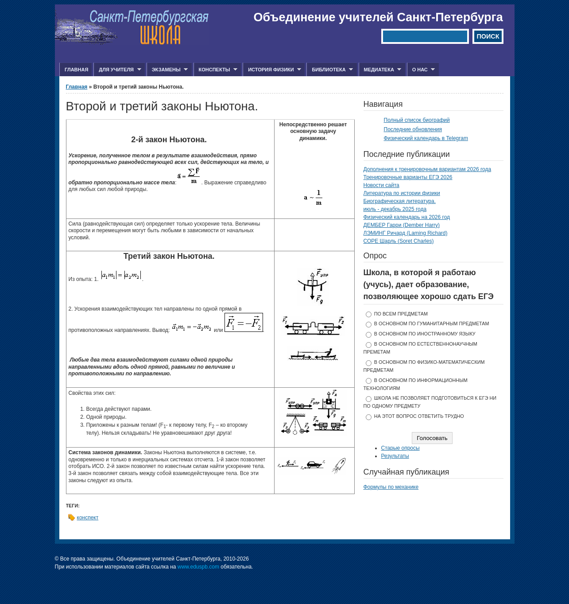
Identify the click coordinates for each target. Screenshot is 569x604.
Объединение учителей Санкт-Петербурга (378, 17)
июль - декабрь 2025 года (395, 209)
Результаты (395, 456)
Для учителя (117, 70)
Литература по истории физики (402, 193)
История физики (272, 70)
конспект (88, 517)
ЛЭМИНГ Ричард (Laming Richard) (406, 233)
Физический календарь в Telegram (426, 138)
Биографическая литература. (400, 201)
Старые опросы (400, 448)
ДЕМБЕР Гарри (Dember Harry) (402, 225)
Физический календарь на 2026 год (407, 217)
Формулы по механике (391, 487)
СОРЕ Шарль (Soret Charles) (399, 241)
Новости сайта (381, 185)
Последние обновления (413, 129)
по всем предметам (401, 313)
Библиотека (329, 70)
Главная (76, 69)
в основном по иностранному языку (425, 333)
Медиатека (380, 70)
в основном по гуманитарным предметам (431, 323)
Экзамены (167, 70)
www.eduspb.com (198, 567)
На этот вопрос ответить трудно (419, 416)
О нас (421, 70)
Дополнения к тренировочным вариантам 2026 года (428, 169)
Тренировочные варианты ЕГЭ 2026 (408, 177)
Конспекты (215, 70)
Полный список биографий (417, 120)
